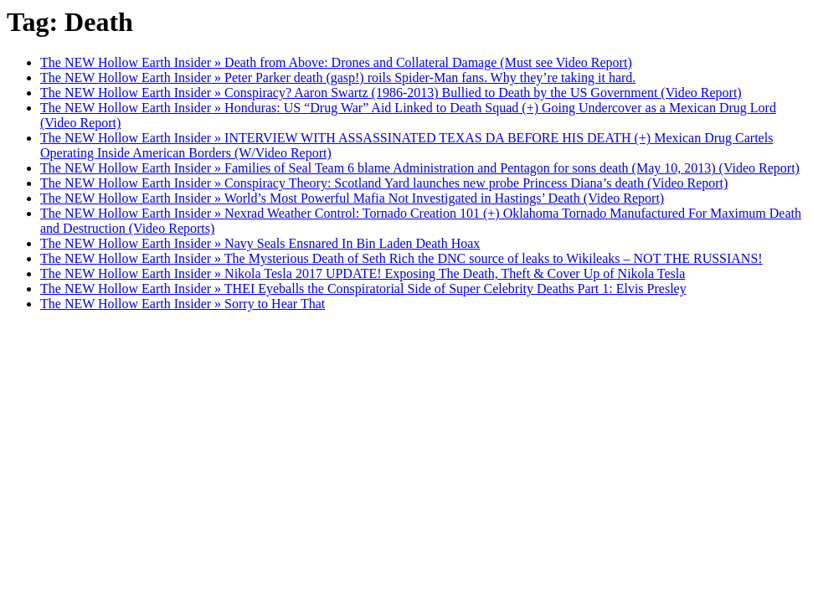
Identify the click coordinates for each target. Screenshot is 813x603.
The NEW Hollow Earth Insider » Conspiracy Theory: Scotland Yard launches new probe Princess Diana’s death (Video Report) (384, 183)
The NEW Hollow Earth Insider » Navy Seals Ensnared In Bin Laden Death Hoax (260, 243)
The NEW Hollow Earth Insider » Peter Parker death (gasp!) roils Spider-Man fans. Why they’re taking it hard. (337, 77)
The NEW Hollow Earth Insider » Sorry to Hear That (182, 303)
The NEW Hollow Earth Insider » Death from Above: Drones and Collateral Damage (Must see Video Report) (336, 62)
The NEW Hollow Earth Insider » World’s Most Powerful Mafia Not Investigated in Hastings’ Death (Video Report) (352, 198)
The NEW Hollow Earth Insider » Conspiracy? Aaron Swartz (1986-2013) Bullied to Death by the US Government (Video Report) (391, 92)
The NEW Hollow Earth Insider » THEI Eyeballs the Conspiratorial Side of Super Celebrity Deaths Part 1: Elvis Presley (363, 288)
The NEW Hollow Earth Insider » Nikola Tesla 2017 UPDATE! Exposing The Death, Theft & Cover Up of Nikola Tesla (362, 273)
